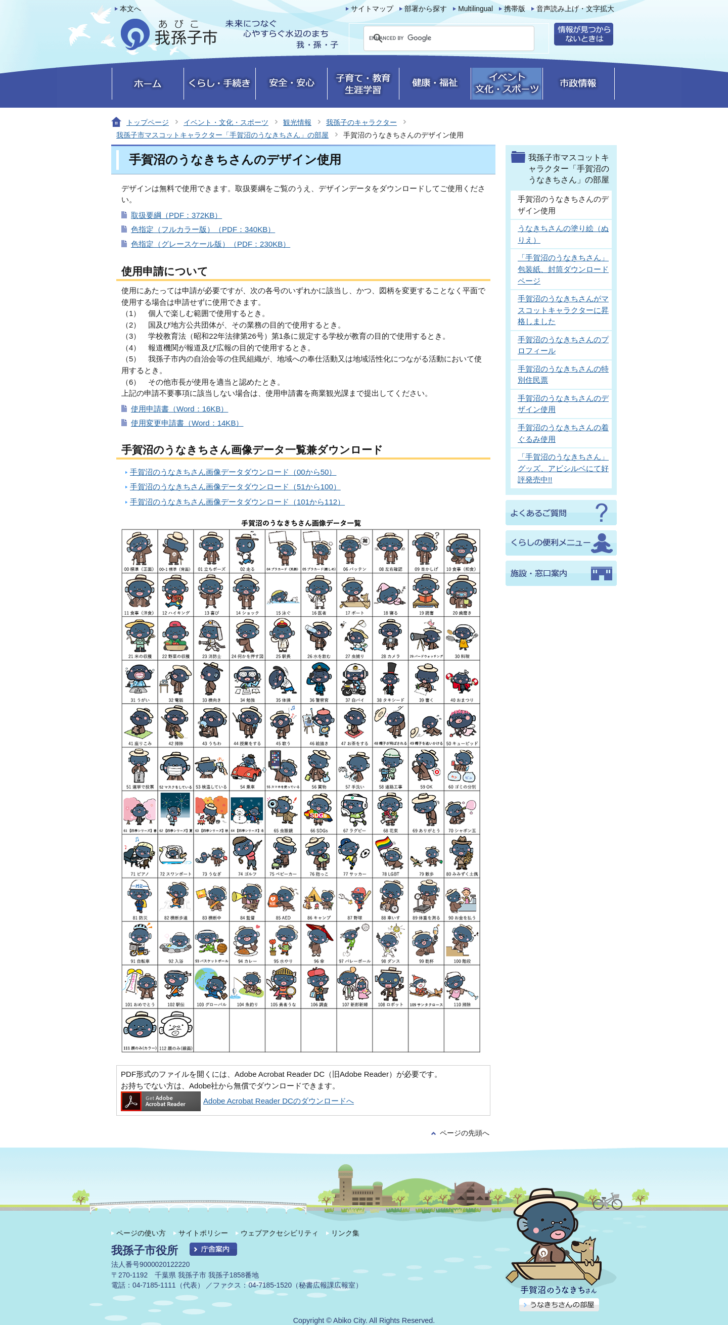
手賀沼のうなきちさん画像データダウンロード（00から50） (233, 472)
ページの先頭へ (464, 1133)
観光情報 (297, 122)
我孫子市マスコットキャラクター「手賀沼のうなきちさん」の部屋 (222, 135)
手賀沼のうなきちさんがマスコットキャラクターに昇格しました (563, 310)
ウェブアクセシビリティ (279, 1233)
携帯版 (514, 9)
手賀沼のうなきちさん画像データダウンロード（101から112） (237, 501)
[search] (437, 38)
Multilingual (475, 9)
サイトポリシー (203, 1233)
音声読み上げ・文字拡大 (575, 9)
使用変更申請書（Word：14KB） (187, 423)
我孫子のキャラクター (361, 122)
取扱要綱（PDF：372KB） (176, 215)
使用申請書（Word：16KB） (179, 408)
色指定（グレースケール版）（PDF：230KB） (210, 244)
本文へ (130, 9)
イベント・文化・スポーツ (226, 122)
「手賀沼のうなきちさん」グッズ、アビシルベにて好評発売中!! (563, 468)
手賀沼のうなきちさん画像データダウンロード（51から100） (235, 486)
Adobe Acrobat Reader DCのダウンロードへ (237, 1100)
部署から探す (425, 9)
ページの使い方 (141, 1233)
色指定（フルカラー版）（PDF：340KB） (203, 229)
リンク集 (345, 1233)
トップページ (147, 122)
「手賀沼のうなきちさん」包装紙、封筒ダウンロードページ (563, 269)
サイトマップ (372, 9)
